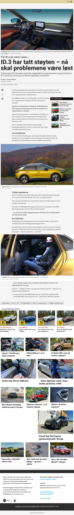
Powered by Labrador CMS (37, 512)
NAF (59, 487)
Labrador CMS (34, 506)
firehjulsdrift (25, 303)
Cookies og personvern (22, 506)
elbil (34, 303)
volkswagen (6, 303)
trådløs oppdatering (56, 303)
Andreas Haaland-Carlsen (48, 479)
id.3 (18, 303)
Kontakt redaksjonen (47, 492)
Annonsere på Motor (46, 494)
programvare (42, 303)
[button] (73, 312)
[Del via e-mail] (2, 98)
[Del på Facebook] (2, 90)
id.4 (13, 303)
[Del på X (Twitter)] (2, 94)
